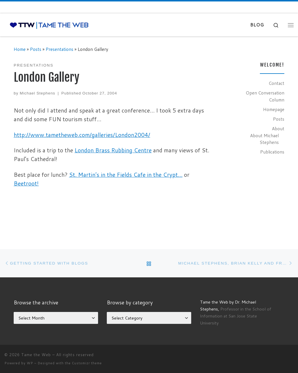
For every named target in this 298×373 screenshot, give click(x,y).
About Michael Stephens (264, 139)
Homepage (273, 109)
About (278, 128)
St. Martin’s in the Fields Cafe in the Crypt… (125, 175)
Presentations (59, 49)
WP (30, 363)
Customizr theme (87, 363)
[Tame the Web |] (49, 25)
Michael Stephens (37, 93)
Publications (272, 152)
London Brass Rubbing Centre (113, 150)
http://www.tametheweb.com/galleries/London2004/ (82, 135)
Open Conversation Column (265, 96)
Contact (276, 83)
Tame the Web (36, 354)
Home (20, 49)
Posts (35, 49)
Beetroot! (26, 183)
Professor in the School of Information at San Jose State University (235, 316)
